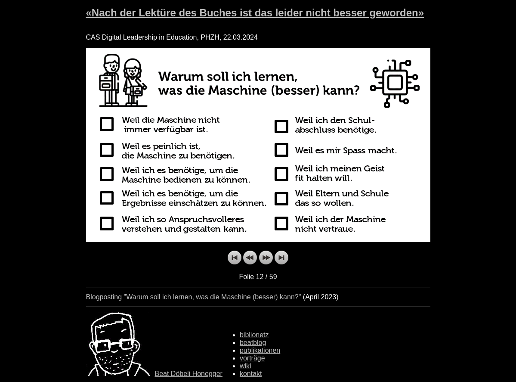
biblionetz (254, 335)
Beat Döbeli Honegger (188, 373)
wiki (245, 366)
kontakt (251, 373)
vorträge (252, 358)
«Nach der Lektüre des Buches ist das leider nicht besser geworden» (255, 13)
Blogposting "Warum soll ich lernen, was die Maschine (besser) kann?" (193, 297)
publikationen (260, 350)
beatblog (253, 342)
